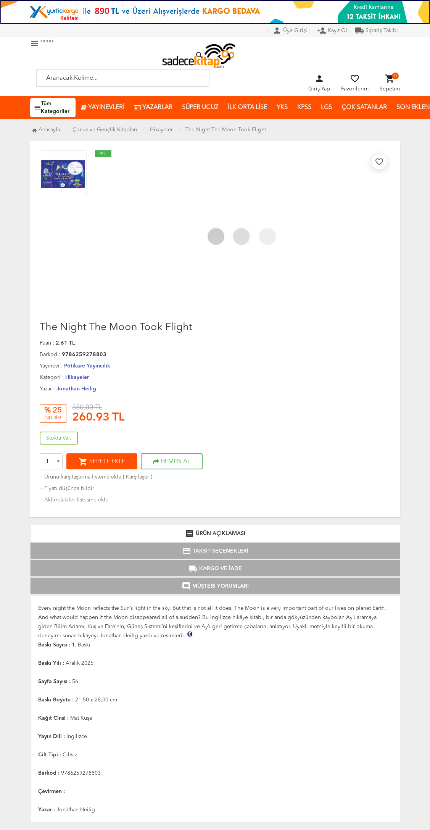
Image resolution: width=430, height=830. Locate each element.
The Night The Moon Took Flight (225, 129)
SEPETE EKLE (102, 461)
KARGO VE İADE (215, 568)
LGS (326, 108)
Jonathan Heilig (76, 389)
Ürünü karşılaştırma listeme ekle (80, 477)
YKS (282, 108)
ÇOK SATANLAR (364, 108)
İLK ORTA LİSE (247, 108)
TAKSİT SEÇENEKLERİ (215, 551)
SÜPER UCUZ (200, 108)
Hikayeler (77, 377)
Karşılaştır (137, 477)
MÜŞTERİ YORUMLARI (215, 586)
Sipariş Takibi (376, 30)
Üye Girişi (289, 30)
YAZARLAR (153, 107)
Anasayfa (46, 129)
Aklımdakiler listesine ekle (74, 500)
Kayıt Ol (332, 30)
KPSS (304, 108)
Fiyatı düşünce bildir (67, 488)
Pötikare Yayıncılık (87, 366)
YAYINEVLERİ (102, 107)
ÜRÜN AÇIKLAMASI (215, 533)
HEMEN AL (171, 461)
